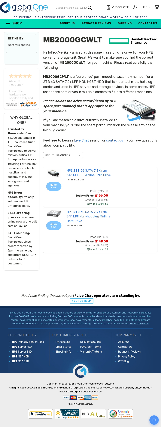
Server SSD (22, 351)
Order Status (63, 346)
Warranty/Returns (91, 351)
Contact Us (147, 23)
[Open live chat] (154, 420)
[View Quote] (117, 7)
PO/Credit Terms (90, 346)
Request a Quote (90, 342)
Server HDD (22, 346)
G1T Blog (123, 361)
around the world (139, 323)
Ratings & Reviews (96, 23)
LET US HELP (82, 301)
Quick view (53, 186)
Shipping (125, 23)
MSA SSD (20, 361)
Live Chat (81, 140)
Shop (13, 23)
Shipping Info (63, 351)
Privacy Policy (126, 356)
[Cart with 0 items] (156, 7)
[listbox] (69, 155)
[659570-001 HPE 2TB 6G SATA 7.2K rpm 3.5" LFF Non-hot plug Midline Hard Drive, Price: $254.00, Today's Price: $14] (54, 213)
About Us (67, 23)
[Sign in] (135, 7)
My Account (63, 342)
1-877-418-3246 (80, 404)
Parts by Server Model (28, 342)
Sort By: (49, 155)
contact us (114, 140)
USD (146, 7)
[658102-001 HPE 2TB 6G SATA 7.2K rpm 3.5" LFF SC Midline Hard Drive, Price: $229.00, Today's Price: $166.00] (54, 173)
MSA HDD (20, 356)
